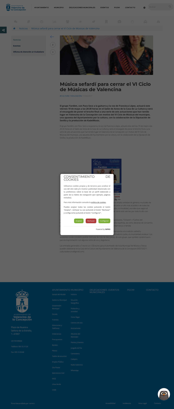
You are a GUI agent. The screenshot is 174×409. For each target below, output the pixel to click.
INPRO (107, 229)
